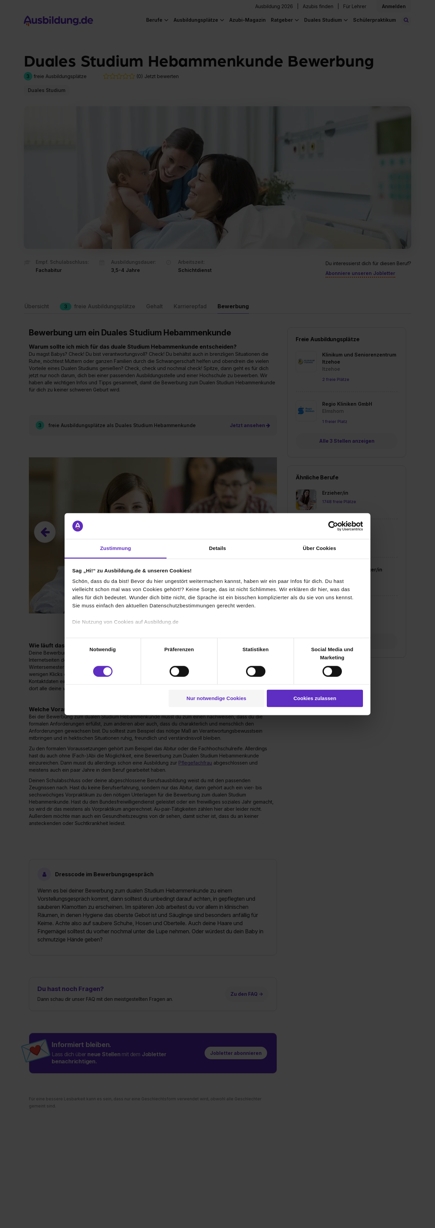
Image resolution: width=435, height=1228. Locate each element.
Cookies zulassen (314, 698)
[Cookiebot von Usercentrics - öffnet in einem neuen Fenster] (333, 526)
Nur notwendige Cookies (216, 698)
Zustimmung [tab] (115, 548)
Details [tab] (217, 548)
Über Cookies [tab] (319, 548)
